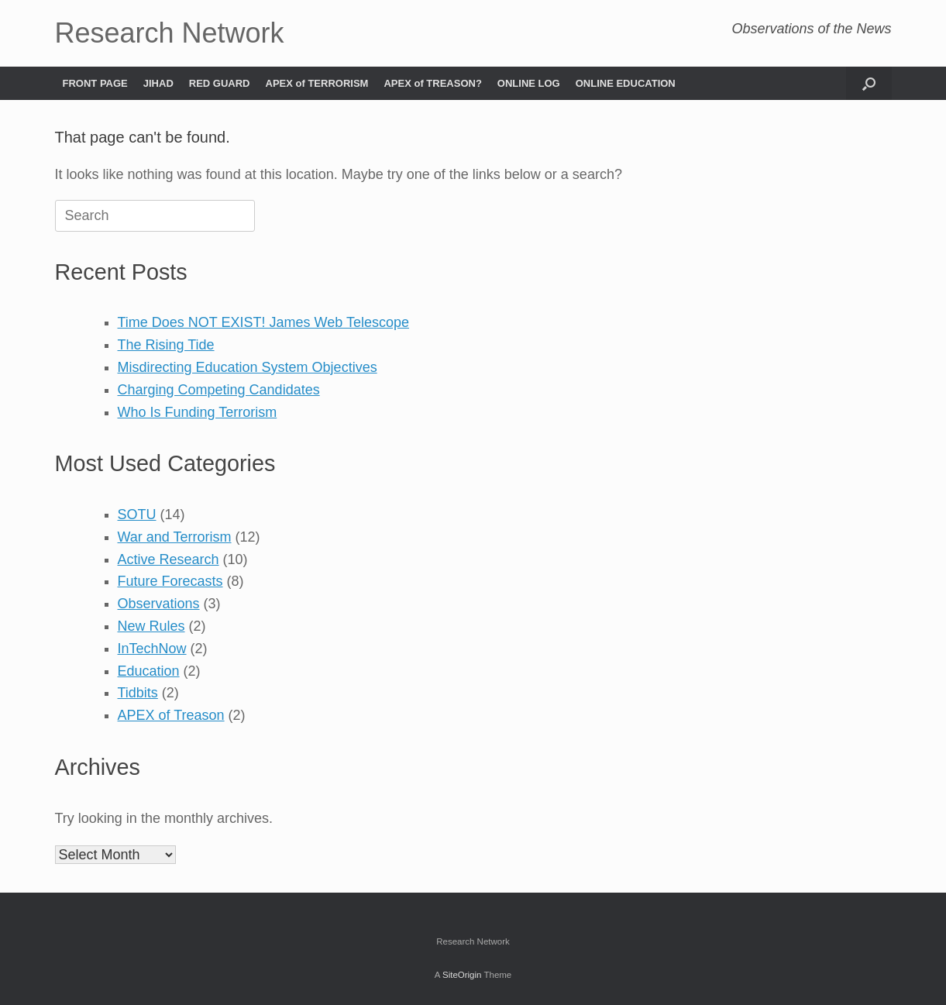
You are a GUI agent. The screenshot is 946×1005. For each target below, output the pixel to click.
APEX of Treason (171, 715)
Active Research (168, 559)
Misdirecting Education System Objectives (247, 367)
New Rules (151, 626)
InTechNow (152, 648)
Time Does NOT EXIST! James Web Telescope (263, 322)
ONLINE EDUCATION (626, 83)
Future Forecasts (170, 581)
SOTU (137, 514)
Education (149, 671)
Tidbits (138, 692)
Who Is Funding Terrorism (197, 412)
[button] (869, 83)
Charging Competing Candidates (219, 390)
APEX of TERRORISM (317, 83)
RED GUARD (219, 83)
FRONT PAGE (95, 83)
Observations (159, 603)
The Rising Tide (166, 345)
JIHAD (158, 83)
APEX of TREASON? (432, 83)
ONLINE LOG (528, 83)
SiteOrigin (462, 974)
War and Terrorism (175, 537)
